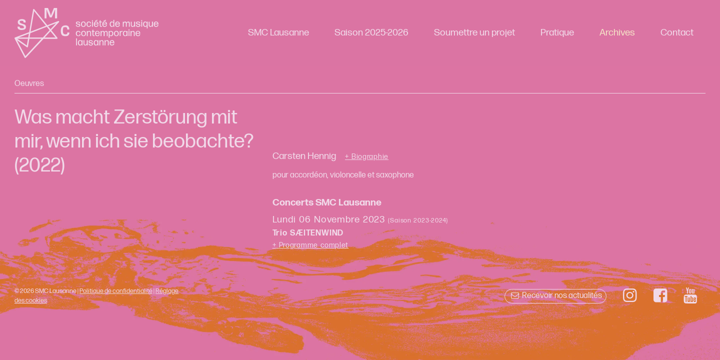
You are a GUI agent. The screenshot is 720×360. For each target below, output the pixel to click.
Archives (617, 32)
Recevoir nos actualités (555, 295)
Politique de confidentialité (116, 291)
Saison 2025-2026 (371, 32)
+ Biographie (366, 157)
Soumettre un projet (474, 32)
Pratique (557, 32)
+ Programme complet (310, 245)
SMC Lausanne (278, 32)
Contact (677, 32)
